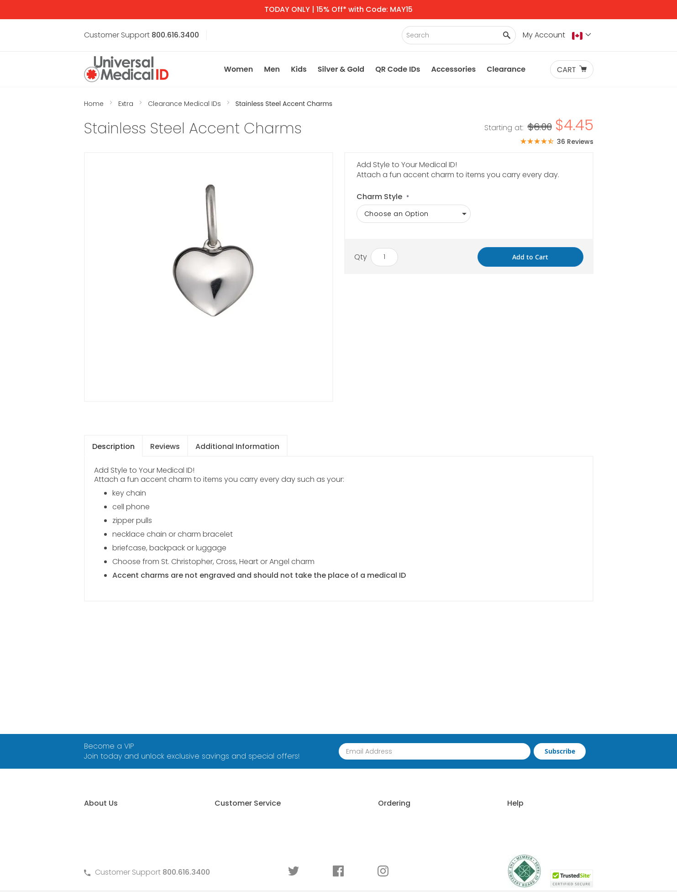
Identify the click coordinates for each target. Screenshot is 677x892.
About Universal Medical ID (130, 720)
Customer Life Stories (121, 782)
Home (94, 103)
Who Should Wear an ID (508, 736)
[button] (582, 36)
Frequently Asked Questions (257, 736)
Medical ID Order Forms (248, 782)
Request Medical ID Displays (386, 751)
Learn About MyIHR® (118, 751)
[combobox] (459, 35)
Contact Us (228, 720)
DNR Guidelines (493, 829)
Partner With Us (363, 736)
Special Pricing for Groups (383, 767)
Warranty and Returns (247, 767)
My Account (544, 35)
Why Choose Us (112, 736)
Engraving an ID (494, 782)
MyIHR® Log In (107, 767)
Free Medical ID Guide (504, 720)
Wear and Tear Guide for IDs (517, 813)
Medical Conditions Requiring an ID (528, 798)
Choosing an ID (494, 751)
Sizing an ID (486, 767)
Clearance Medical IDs (185, 103)
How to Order (360, 720)
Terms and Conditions (247, 751)
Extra (126, 103)
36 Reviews (575, 141)
